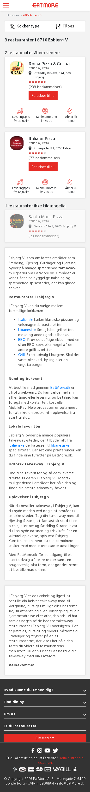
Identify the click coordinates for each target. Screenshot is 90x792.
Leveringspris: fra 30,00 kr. (21, 119)
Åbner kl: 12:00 (71, 119)
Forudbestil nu (43, 95)
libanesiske (60, 445)
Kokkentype (24, 26)
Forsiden (13, 15)
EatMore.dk (60, 387)
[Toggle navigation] (6, 6)
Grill (21, 354)
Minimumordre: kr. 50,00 (46, 119)
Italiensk (25, 319)
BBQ (21, 339)
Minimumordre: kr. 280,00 (46, 190)
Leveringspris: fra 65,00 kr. (21, 190)
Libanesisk (26, 329)
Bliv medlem (45, 737)
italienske (16, 445)
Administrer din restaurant (60, 760)
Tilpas (65, 26)
